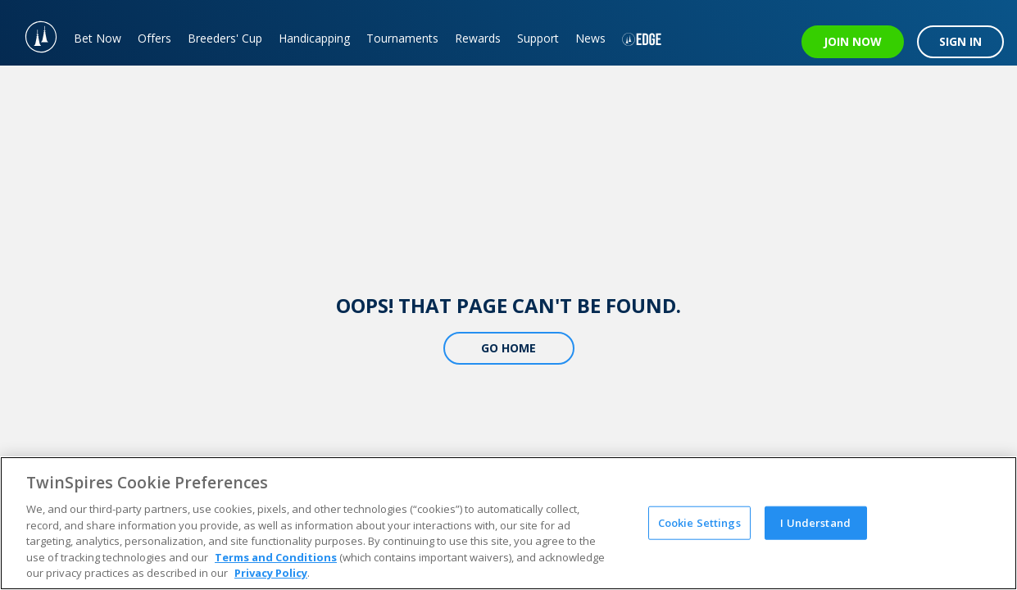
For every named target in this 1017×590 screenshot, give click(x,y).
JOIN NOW (853, 41)
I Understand (815, 522)
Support (538, 38)
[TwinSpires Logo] (33, 33)
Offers (154, 38)
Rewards (478, 38)
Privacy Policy (270, 572)
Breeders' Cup (225, 38)
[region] (508, 523)
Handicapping (314, 38)
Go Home (508, 348)
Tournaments (402, 38)
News (590, 38)
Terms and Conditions (276, 557)
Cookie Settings (699, 522)
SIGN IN (960, 41)
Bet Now (97, 38)
